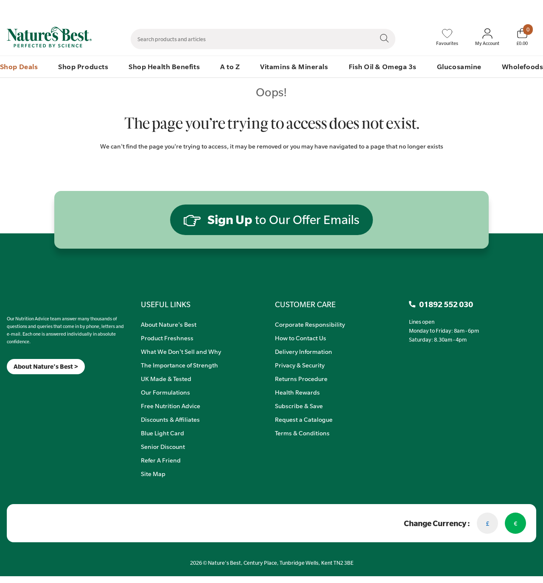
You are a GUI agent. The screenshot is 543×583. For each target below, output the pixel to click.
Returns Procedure (301, 378)
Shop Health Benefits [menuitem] (164, 66)
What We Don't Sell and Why (181, 351)
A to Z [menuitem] (230, 66)
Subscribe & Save (299, 405)
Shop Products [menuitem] (83, 66)
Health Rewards (297, 392)
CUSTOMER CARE (305, 304)
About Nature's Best (168, 324)
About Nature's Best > (46, 366)
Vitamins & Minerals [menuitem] (294, 66)
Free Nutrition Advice (170, 405)
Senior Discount (163, 446)
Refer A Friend (161, 460)
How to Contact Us (300, 338)
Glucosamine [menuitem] (459, 66)
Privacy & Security (300, 365)
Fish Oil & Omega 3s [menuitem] (383, 66)
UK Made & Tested (166, 378)
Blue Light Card (162, 433)
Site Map (153, 473)
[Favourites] (447, 37)
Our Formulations (165, 392)
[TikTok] (21, 385)
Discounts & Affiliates (170, 419)
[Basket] (522, 37)
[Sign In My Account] (487, 37)
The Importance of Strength (179, 365)
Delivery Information (303, 351)
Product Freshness (167, 338)
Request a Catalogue (304, 419)
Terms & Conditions (302, 433)
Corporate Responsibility (310, 324)
